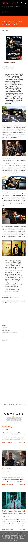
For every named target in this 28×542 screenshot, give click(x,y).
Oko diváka (10, 3)
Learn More (12, 540)
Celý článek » (22, 442)
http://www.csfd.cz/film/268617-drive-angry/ (9, 62)
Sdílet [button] (22, 336)
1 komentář (9, 442)
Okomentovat (9, 484)
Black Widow (7, 469)
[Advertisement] (14, 389)
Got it (17, 540)
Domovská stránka (6, 11)
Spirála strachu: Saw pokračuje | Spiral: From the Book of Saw (14, 512)
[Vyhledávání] (22, 3)
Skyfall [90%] (7, 426)
